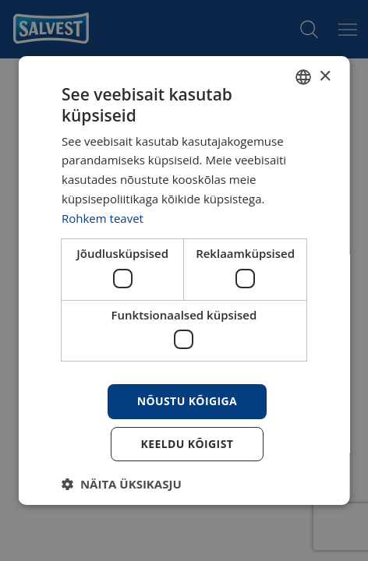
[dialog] (184, 280)
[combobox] (302, 77)
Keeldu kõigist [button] (186, 443)
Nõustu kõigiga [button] (186, 400)
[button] (122, 484)
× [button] (324, 77)
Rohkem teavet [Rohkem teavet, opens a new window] (102, 218)
